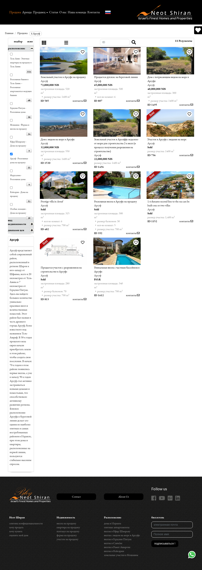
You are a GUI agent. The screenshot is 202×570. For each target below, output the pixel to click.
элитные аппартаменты (116, 527)
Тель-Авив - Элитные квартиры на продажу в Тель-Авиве (20, 62)
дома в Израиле (112, 523)
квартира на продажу (68, 527)
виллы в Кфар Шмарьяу (117, 531)
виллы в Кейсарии (114, 551)
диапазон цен (16, 230)
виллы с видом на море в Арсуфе (122, 535)
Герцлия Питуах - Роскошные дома (18, 109)
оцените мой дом (18, 535)
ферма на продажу (67, 535)
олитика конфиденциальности (26, 523)
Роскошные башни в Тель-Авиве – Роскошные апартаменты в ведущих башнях (21, 87)
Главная (9, 33)
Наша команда (77, 12)
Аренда (27, 12)
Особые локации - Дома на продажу (18, 210)
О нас (63, 12)
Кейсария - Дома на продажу (19, 194)
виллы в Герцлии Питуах (117, 539)
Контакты (93, 12)
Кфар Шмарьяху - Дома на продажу (18, 143)
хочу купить (15, 531)
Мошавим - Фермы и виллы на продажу (19, 126)
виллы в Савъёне (113, 543)
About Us (123, 496)
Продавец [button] (39, 12)
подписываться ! (164, 543)
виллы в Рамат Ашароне (117, 547)
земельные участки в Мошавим (121, 555)
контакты (79, 100)
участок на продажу (67, 539)
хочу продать (16, 527)
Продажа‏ (15, 12)
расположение (16, 48)
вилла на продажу (66, 523)
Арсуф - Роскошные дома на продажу (19, 160)
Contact (76, 496)
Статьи (53, 12)
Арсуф (35, 33)
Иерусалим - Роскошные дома (17, 177)
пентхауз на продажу (68, 531)
